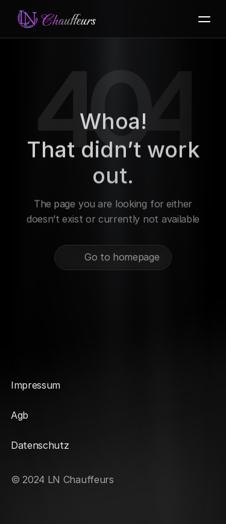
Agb (19, 415)
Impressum (35, 385)
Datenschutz (40, 445)
